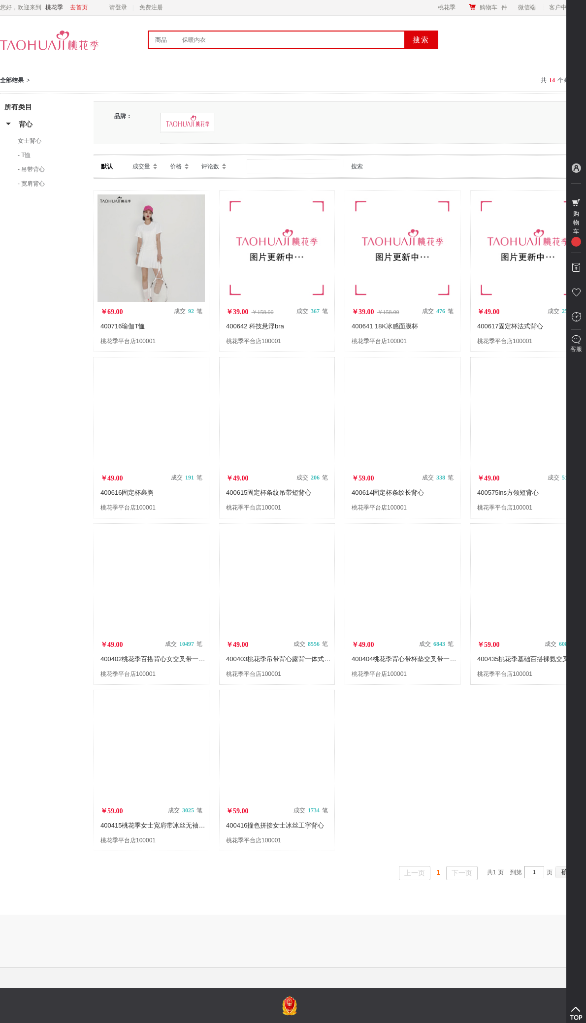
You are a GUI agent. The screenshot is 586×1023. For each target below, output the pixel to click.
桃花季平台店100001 (128, 341)
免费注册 (151, 7)
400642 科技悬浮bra (255, 326)
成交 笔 (188, 311)
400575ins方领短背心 (508, 492)
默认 (107, 166)
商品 (161, 39)
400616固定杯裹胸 (127, 492)
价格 (176, 166)
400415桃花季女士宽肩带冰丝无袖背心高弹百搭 (168, 825)
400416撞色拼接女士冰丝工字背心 (275, 825)
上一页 (414, 873)
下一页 (462, 873)
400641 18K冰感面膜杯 (385, 326)
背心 (26, 124)
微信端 (527, 7)
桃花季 (447, 7)
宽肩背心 (33, 183)
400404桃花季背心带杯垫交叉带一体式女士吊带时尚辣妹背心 (439, 659)
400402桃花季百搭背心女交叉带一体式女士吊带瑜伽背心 (181, 659)
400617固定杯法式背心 (510, 326)
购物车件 (493, 7)
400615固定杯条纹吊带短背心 (268, 492)
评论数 (210, 166)
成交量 (141, 166)
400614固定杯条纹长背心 (388, 492)
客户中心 (563, 7)
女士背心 (29, 140)
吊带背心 (33, 169)
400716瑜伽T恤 (122, 326)
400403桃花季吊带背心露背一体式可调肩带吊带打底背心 (307, 659)
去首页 (79, 7)
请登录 (118, 7)
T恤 (26, 155)
